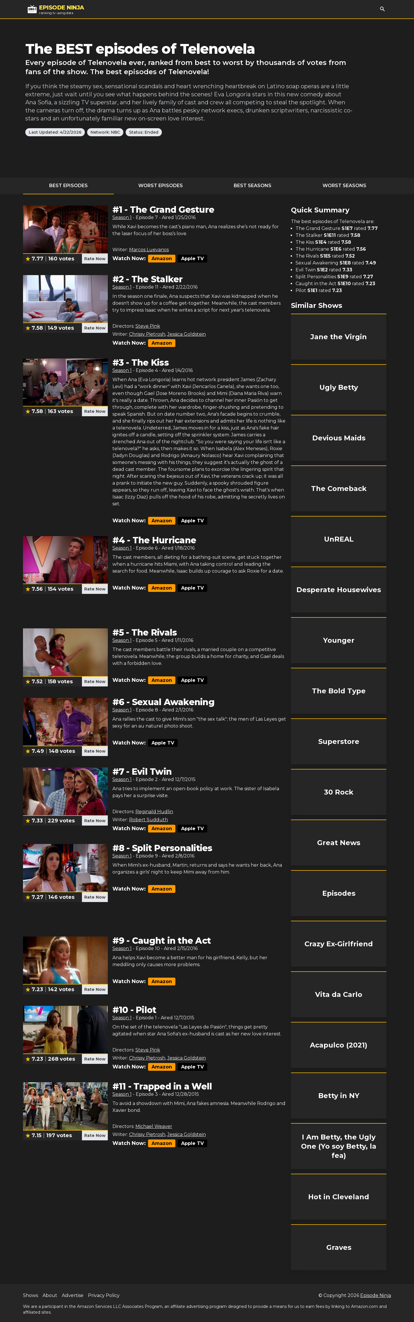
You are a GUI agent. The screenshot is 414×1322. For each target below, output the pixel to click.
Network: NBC (105, 132)
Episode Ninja (375, 1295)
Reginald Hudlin (154, 811)
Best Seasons (252, 185)
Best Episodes (68, 185)
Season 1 (122, 217)
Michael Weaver (153, 1126)
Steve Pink (147, 326)
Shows (30, 1295)
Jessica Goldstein (186, 334)
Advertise (72, 1295)
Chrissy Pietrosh (147, 334)
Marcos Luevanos (149, 249)
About (50, 1295)
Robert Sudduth (148, 819)
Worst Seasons (344, 185)
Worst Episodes (160, 185)
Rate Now (95, 258)
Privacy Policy (104, 1295)
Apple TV (192, 258)
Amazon (162, 258)
